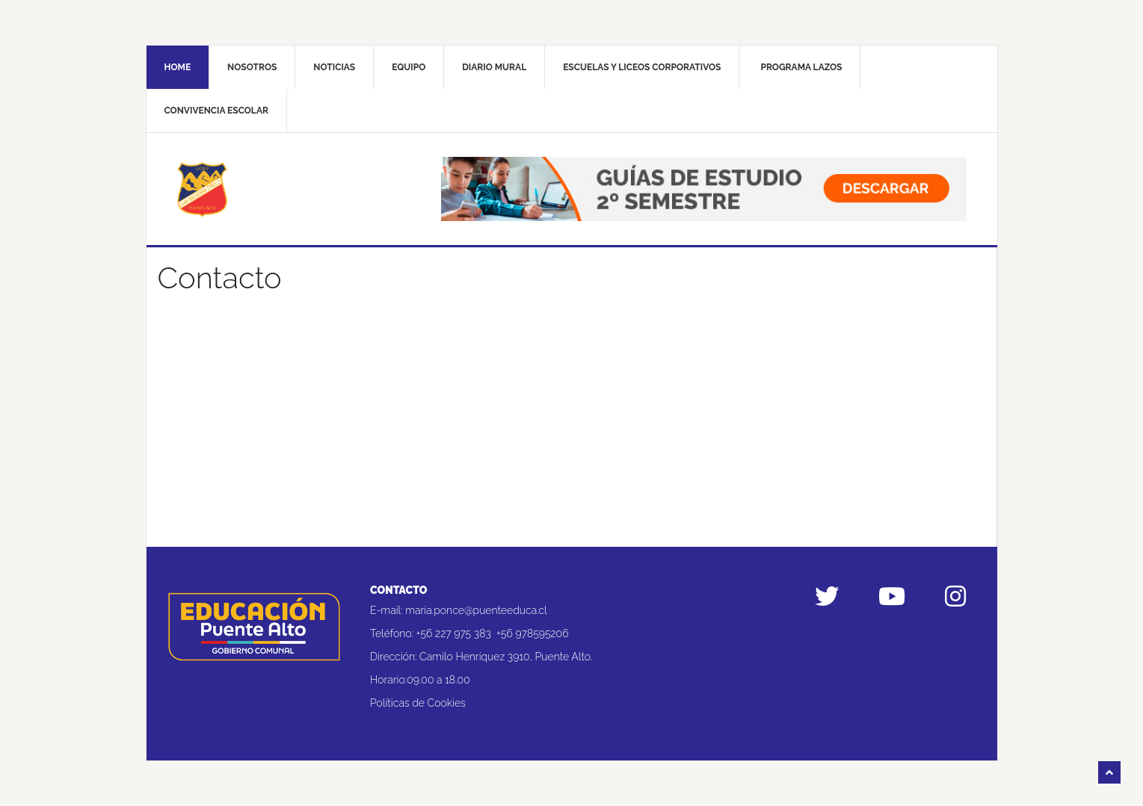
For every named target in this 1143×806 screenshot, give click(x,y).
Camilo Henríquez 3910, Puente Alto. (505, 657)
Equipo (408, 67)
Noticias (334, 67)
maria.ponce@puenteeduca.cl (475, 610)
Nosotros (252, 67)
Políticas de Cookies (418, 703)
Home (177, 67)
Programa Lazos (801, 67)
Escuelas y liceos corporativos (642, 67)
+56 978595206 (532, 633)
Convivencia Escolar (216, 110)
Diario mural (494, 67)
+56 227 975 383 (453, 633)
